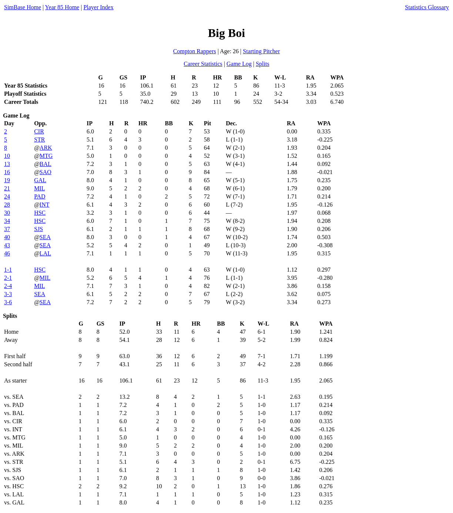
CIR (39, 131)
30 (7, 213)
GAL (40, 180)
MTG (46, 156)
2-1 (8, 278)
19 (7, 180)
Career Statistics (203, 64)
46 (7, 253)
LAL (45, 253)
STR (39, 139)
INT (45, 204)
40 (7, 237)
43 (7, 245)
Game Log (239, 64)
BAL (45, 164)
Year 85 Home (62, 7)
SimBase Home (22, 7)
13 (7, 164)
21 (7, 188)
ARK (46, 148)
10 (7, 156)
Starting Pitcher (261, 51)
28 (7, 204)
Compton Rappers (194, 51)
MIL (39, 188)
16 (7, 172)
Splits (262, 64)
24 (7, 196)
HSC (40, 213)
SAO (45, 172)
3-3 (8, 294)
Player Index (98, 7)
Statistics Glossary (427, 7)
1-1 (8, 269)
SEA (45, 237)
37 (7, 229)
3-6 (8, 302)
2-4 (8, 286)
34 (7, 221)
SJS (38, 229)
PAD (40, 196)
